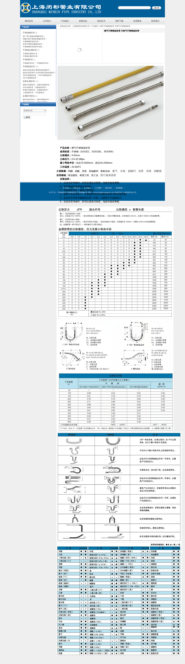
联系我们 (155, 21)
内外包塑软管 (28, 87)
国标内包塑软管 (43, 85)
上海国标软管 (28, 93)
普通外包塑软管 (29, 90)
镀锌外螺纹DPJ (43, 100)
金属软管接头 (29, 96)
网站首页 (29, 21)
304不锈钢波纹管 (29, 75)
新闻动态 (83, 21)
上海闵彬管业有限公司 (80, 26)
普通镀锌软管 (42, 90)
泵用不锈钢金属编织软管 (32, 44)
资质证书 (101, 21)
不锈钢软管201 (28, 63)
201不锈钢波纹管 (29, 78)
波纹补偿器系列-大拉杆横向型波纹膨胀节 (39, 73)
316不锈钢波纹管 (45, 75)
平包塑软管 (39, 93)
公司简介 (47, 21)
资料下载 (119, 21)
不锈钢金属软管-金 (30, 54)
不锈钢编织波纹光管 (30, 41)
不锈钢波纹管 (29, 66)
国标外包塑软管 (29, 85)
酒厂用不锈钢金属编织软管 (33, 36)
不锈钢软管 (28, 59)
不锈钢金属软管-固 (30, 56)
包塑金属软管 (29, 81)
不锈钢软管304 (42, 63)
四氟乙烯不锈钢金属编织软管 (34, 39)
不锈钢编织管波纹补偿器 (32, 47)
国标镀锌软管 (40, 87)
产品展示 (65, 21)
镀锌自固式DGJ (29, 100)
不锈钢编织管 (29, 32)
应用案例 (137, 21)
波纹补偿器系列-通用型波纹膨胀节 (36, 70)
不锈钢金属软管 (30, 50)
